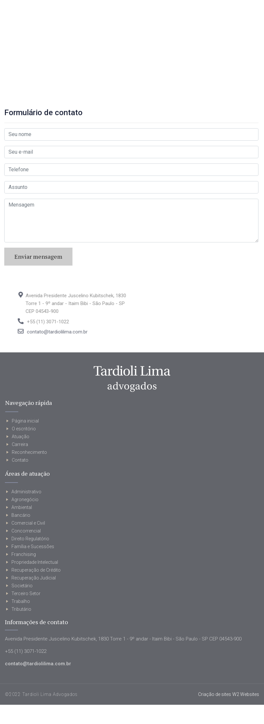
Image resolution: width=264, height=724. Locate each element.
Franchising (23, 554)
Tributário (21, 609)
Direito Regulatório (30, 538)
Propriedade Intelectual (34, 562)
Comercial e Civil (28, 523)
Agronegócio (25, 499)
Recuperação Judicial (33, 577)
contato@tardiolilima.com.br (67, 332)
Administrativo (26, 491)
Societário (22, 585)
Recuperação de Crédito (36, 570)
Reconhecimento (29, 452)
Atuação (20, 436)
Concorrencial (26, 530)
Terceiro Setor (25, 593)
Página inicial (25, 421)
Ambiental (21, 507)
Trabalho (20, 601)
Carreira (20, 444)
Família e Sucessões (32, 546)
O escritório (24, 428)
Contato (20, 460)
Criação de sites (214, 694)
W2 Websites (245, 694)
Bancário (20, 515)
